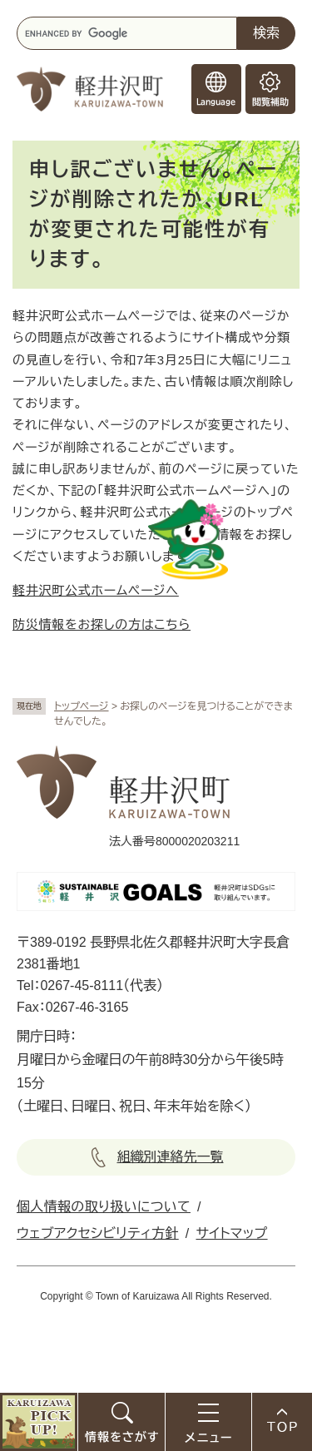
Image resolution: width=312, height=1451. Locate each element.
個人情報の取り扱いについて (104, 1207)
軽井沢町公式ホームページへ (95, 590)
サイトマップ (232, 1233)
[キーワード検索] (127, 33)
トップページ (81, 706)
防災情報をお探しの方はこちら (101, 624)
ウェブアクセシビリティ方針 (98, 1233)
